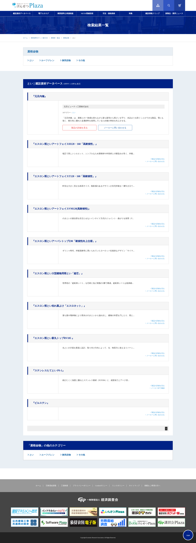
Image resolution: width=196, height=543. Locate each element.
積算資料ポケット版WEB (39, 38)
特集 (130, 13)
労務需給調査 (51, 486)
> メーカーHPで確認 (157, 388)
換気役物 (66, 60)
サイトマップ (134, 486)
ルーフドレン (47, 60)
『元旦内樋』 (39, 96)
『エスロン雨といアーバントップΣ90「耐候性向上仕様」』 (64, 241)
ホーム (25, 38)
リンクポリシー (118, 486)
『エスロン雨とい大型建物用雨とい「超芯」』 (58, 273)
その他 (81, 60)
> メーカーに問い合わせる (155, 161)
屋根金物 (66, 38)
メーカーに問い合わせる (115, 128)
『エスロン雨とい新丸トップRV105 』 (53, 338)
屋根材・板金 (55, 38)
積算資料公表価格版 (65, 13)
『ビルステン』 (40, 403)
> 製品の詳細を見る (157, 159)
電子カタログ (43, 13)
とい (31, 60)
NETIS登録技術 (87, 13)
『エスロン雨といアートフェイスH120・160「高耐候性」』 (65, 144)
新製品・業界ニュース (174, 13)
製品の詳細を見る (79, 128)
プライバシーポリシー (82, 486)
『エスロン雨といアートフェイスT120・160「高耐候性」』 (64, 176)
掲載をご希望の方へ (152, 486)
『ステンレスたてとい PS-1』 (48, 370)
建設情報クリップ (152, 13)
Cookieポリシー (101, 486)
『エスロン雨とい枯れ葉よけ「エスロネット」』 (59, 305)
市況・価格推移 (109, 13)
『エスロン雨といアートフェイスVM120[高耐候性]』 (61, 208)
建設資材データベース (22, 13)
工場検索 (64, 486)
